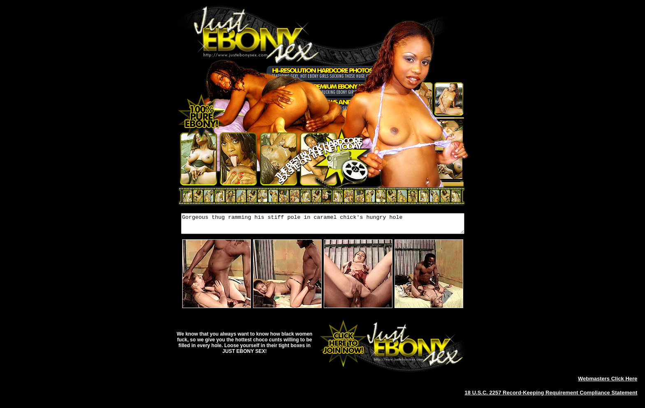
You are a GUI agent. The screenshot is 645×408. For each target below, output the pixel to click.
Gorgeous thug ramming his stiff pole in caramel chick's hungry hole (322, 225)
